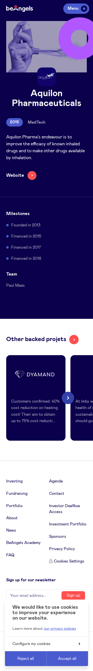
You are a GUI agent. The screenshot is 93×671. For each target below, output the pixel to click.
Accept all (67, 659)
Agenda (56, 481)
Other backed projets (36, 339)
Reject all (25, 659)
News (11, 530)
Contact (56, 494)
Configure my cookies (46, 644)
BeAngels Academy (23, 543)
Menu (77, 8)
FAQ (10, 555)
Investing (14, 481)
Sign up (73, 595)
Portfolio (14, 506)
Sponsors (57, 537)
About (12, 518)
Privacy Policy (62, 549)
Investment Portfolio (67, 524)
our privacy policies (60, 628)
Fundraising (17, 494)
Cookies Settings (69, 561)
